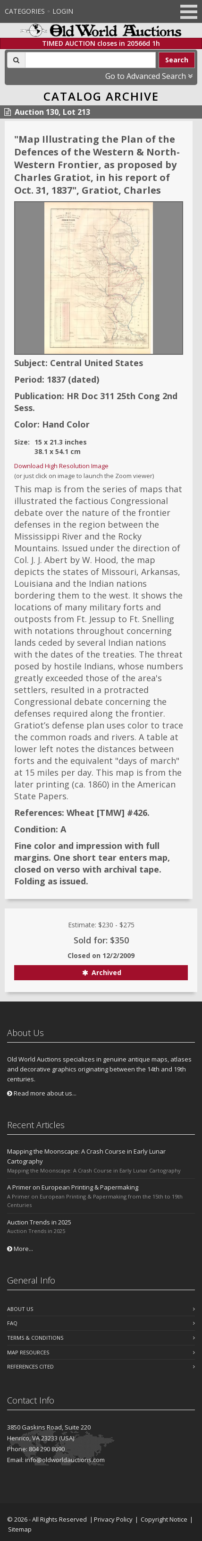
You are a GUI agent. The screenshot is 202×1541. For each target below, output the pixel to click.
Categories (25, 11)
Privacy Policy (113, 1519)
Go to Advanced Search (149, 76)
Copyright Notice (164, 1519)
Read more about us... (41, 1093)
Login (62, 11)
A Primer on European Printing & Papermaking (72, 1187)
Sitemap (20, 1529)
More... (20, 1248)
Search (176, 59)
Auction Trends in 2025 (39, 1222)
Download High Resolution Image (61, 466)
